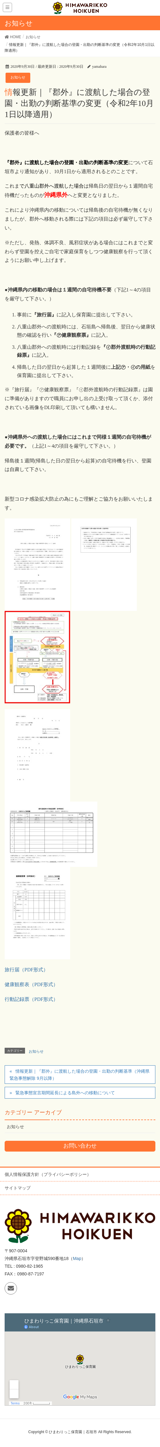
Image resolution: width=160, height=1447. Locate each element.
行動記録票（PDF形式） (31, 999)
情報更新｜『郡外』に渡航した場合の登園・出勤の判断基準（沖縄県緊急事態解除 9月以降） (79, 1075)
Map (77, 1258)
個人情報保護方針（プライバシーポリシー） (48, 1174)
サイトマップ (18, 1187)
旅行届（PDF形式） (26, 969)
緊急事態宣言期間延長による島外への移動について (65, 1092)
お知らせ (18, 77)
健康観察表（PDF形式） (31, 984)
